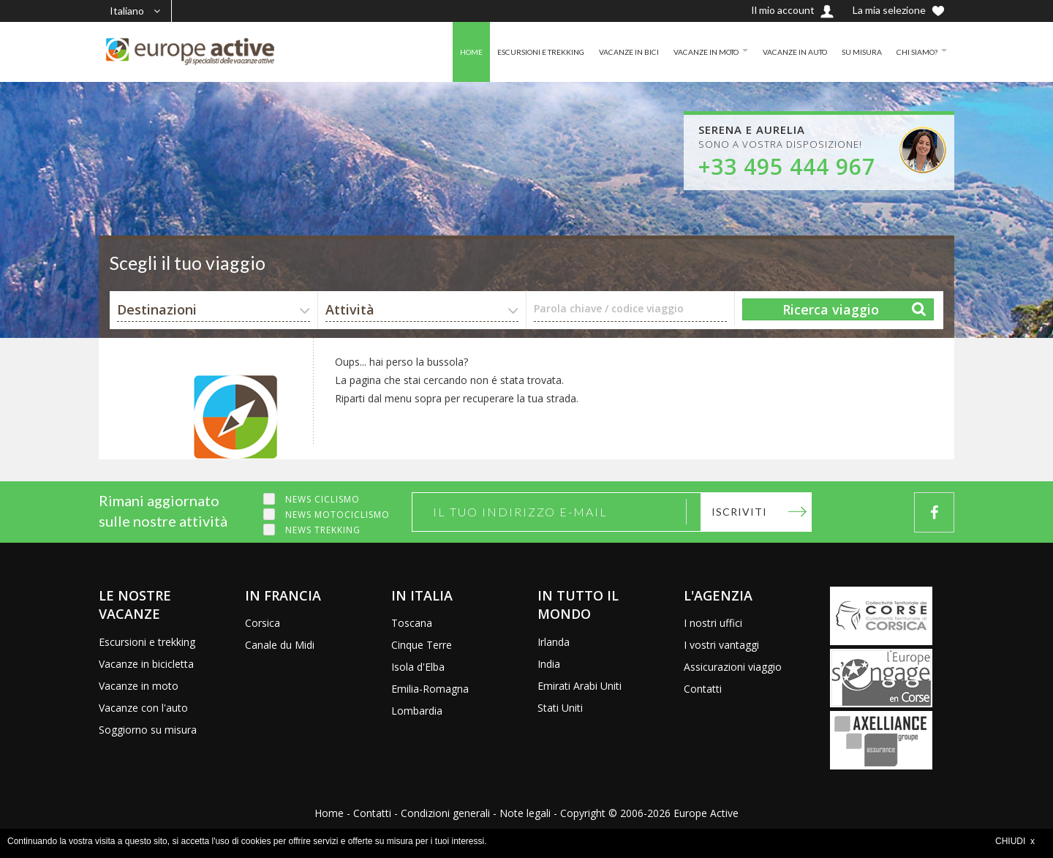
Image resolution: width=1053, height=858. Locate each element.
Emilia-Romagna (430, 689)
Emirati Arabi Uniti (579, 686)
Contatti (703, 689)
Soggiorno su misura (148, 730)
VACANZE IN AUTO (778, 51)
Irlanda (553, 642)
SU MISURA (853, 51)
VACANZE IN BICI (590, 51)
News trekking (323, 530)
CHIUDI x (1015, 841)
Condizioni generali (445, 813)
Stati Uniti (560, 708)
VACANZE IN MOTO (678, 51)
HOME (414, 51)
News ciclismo (322, 499)
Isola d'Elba (418, 667)
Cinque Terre (421, 645)
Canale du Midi (279, 645)
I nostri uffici (713, 623)
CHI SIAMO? (913, 51)
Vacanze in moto (138, 686)
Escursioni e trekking (147, 642)
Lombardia (416, 711)
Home (329, 813)
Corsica (262, 623)
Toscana (411, 623)
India (548, 664)
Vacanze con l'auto (143, 708)
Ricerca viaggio (830, 309)
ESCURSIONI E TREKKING (492, 51)
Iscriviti (739, 511)
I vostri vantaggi (721, 645)
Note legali (525, 813)
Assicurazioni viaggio (733, 667)
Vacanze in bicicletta (146, 664)
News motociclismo (337, 514)
